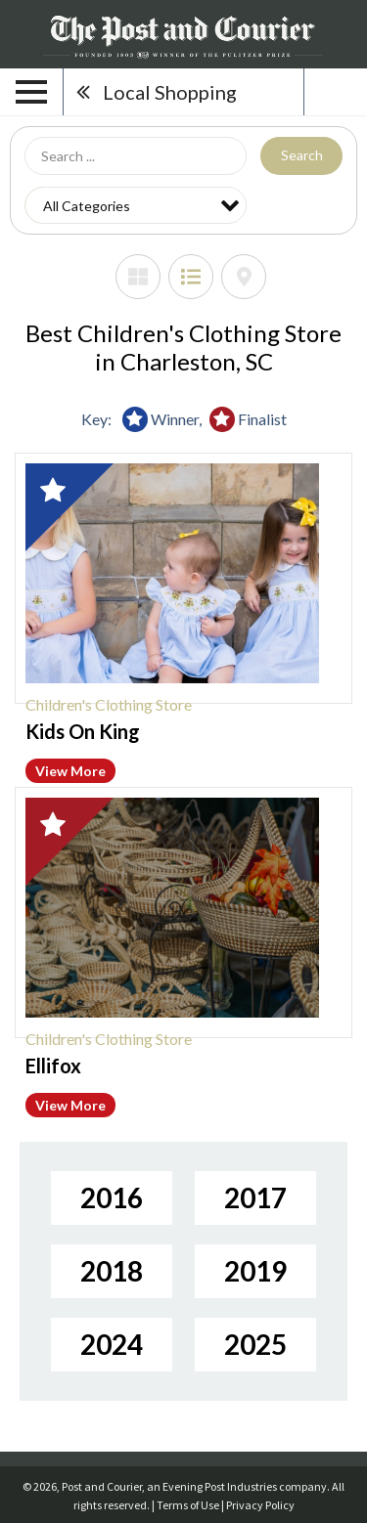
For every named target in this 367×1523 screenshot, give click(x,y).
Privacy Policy (260, 1505)
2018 (111, 1270)
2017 (255, 1197)
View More (70, 770)
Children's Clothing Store (108, 704)
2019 (255, 1270)
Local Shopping (170, 92)
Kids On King (82, 731)
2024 (111, 1344)
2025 (255, 1344)
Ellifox (53, 1065)
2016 (111, 1197)
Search (302, 155)
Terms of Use (188, 1505)
